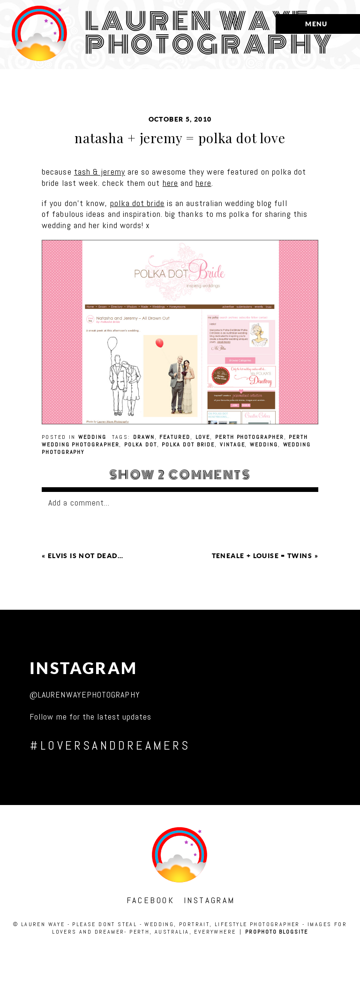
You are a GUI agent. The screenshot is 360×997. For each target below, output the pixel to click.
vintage (232, 444)
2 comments (180, 475)
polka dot (140, 444)
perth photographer (249, 437)
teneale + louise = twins (262, 556)
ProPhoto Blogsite (276, 932)
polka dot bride (137, 203)
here (170, 182)
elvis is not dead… (85, 556)
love (202, 437)
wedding (92, 437)
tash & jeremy (99, 171)
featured (174, 437)
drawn (144, 437)
